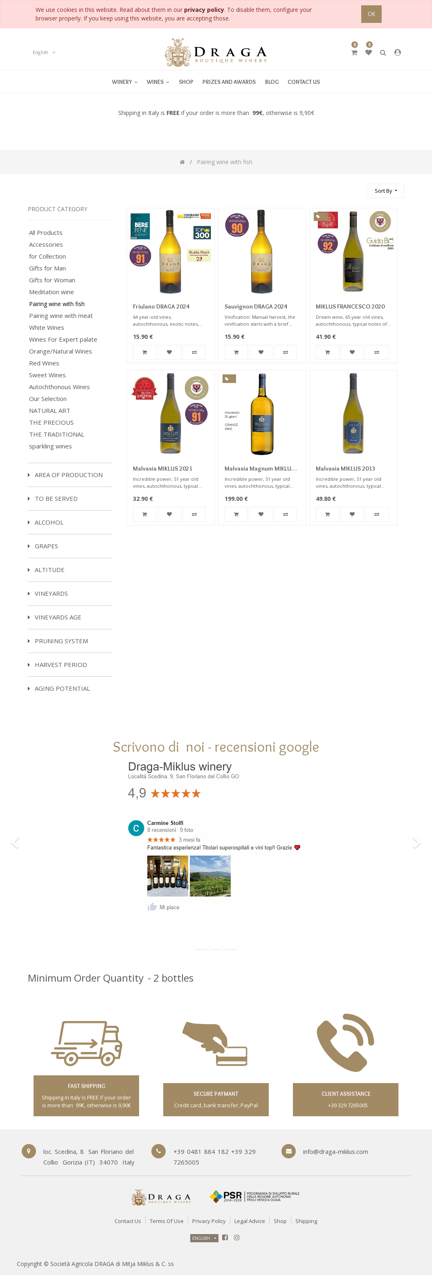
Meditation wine (51, 292)
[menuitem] (158, 81)
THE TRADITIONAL (56, 434)
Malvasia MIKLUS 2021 (162, 468)
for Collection (47, 256)
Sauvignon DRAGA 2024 (256, 306)
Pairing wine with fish (57, 304)
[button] (386, 191)
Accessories (46, 244)
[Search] (357, 187)
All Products (46, 233)
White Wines (46, 327)
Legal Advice (249, 1221)
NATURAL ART (49, 410)
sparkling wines (50, 446)
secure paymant (216, 1093)
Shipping (306, 1221)
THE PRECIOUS (51, 422)
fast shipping (86, 1086)
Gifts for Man (47, 268)
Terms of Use (167, 1221)
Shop (280, 1221)
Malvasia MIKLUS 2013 (345, 468)
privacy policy (204, 10)
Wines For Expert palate (63, 339)
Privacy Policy (209, 1221)
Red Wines (44, 363)
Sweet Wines (47, 375)
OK (371, 14)
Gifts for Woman (52, 280)
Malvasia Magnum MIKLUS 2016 (260, 469)
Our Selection (48, 399)
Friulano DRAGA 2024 (161, 306)
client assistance (345, 1093)
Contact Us (128, 1221)
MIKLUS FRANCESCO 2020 (350, 306)
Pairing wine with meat (61, 316)
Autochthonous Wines (59, 387)
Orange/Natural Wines (60, 351)
